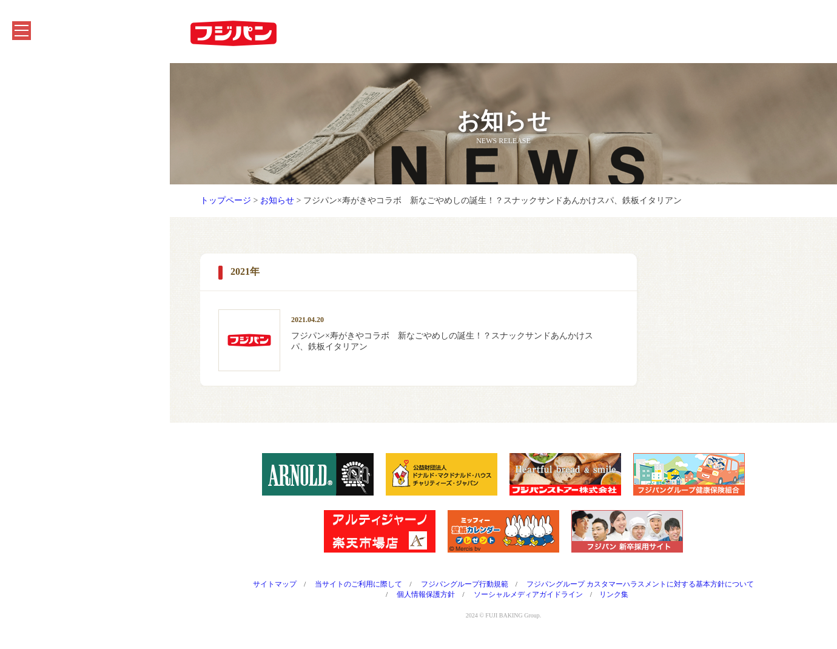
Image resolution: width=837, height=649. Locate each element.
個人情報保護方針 (426, 594)
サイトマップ (275, 584)
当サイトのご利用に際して (358, 584)
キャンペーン (43, 136)
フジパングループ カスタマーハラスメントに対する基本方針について (640, 584)
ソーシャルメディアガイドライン (528, 594)
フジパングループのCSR (64, 255)
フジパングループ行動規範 (464, 584)
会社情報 (35, 225)
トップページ (225, 200)
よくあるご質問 (48, 344)
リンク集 (613, 594)
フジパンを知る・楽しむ (65, 165)
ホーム (31, 76)
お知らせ (35, 195)
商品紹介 (35, 106)
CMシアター (42, 284)
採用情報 (35, 314)
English (31, 373)
